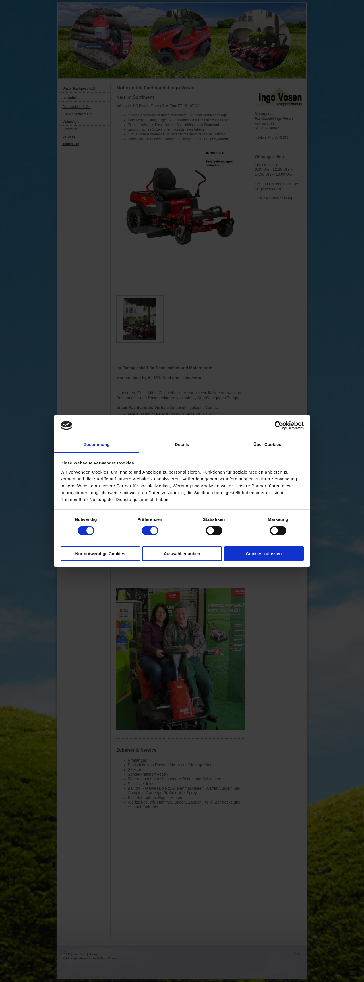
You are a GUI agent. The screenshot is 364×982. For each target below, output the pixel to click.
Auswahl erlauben (182, 553)
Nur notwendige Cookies (100, 553)
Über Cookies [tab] (267, 444)
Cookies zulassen (264, 553)
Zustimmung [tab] (97, 444)
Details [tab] (182, 444)
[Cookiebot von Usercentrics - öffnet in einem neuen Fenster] (279, 425)
